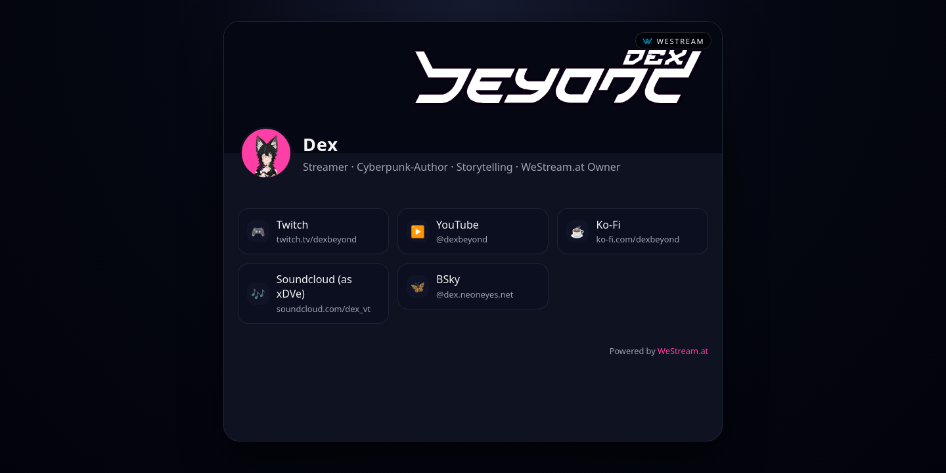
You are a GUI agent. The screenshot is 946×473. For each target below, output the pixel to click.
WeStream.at (683, 351)
